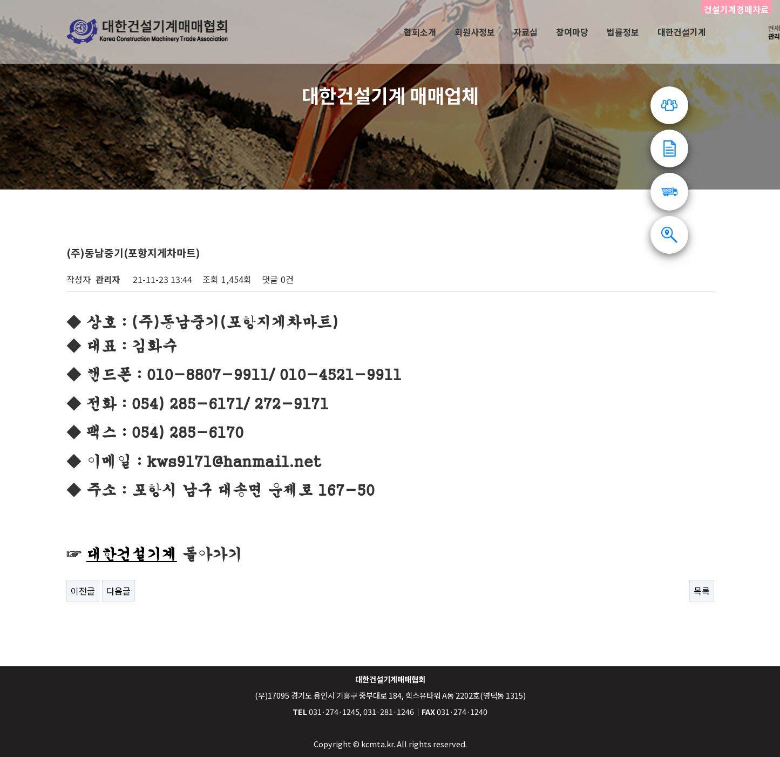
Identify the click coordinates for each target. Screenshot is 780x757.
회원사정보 (475, 31)
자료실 (525, 31)
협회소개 (420, 31)
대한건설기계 (681, 31)
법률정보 (623, 31)
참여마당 (572, 31)
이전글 (83, 590)
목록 (702, 590)
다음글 (118, 590)
